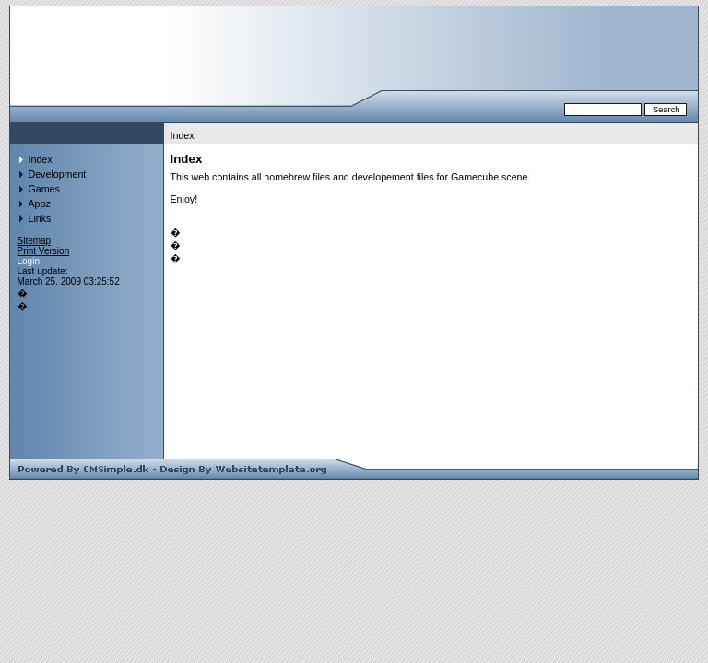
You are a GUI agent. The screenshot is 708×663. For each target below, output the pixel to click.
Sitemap (35, 241)
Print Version (44, 251)
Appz (40, 203)
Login (29, 261)
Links (40, 218)
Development (58, 174)
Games (44, 188)
